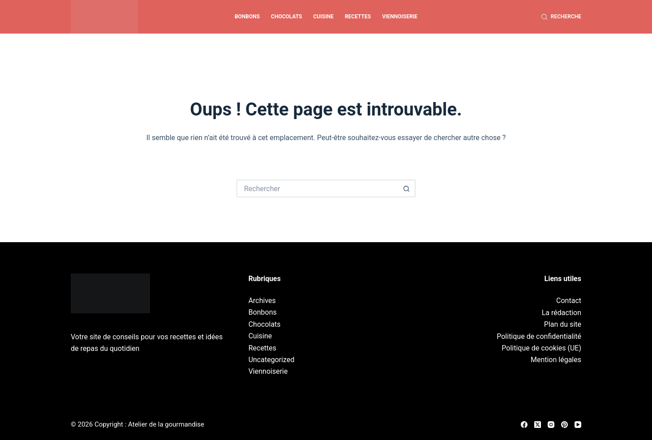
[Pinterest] (564, 424)
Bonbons (247, 16)
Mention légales (556, 359)
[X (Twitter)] (537, 424)
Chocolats (286, 16)
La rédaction (561, 312)
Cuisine (323, 16)
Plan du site (562, 324)
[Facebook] (524, 424)
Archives (262, 300)
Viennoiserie (399, 16)
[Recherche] (561, 17)
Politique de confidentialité (539, 336)
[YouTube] (578, 424)
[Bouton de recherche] (407, 188)
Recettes (358, 16)
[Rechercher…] (317, 188)
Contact (568, 300)
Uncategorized (272, 359)
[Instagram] (551, 424)
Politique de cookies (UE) (541, 348)
